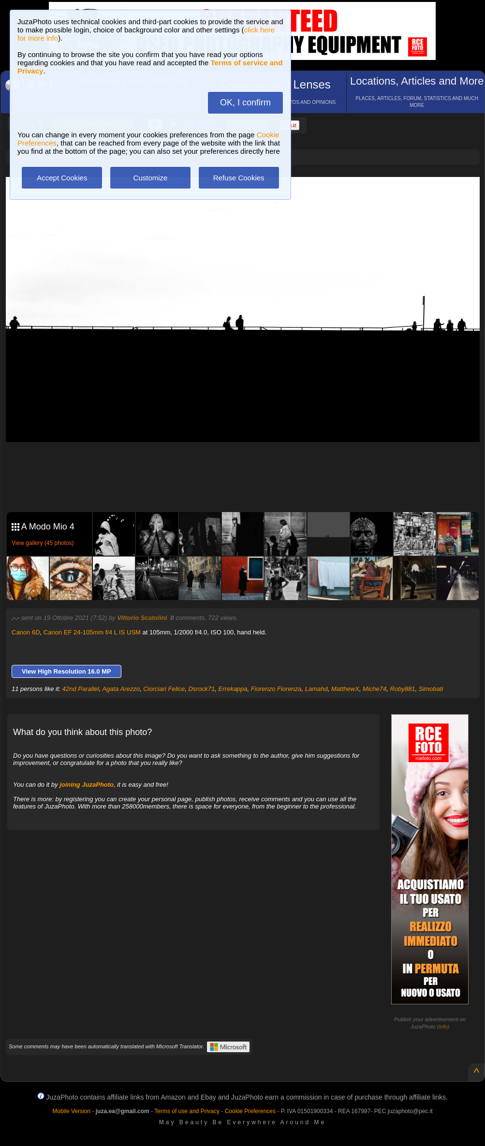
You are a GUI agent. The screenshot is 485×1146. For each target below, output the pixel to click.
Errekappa (233, 688)
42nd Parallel (80, 688)
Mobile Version (71, 1111)
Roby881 (402, 688)
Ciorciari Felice (164, 688)
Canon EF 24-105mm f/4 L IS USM (92, 632)
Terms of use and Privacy (187, 1111)
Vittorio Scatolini (142, 617)
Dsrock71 (201, 688)
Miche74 (374, 688)
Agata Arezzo (121, 688)
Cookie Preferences (250, 1111)
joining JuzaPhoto (86, 784)
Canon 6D (26, 632)
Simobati (431, 688)
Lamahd (316, 688)
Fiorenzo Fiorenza (276, 688)
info (443, 1026)
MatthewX (345, 688)
